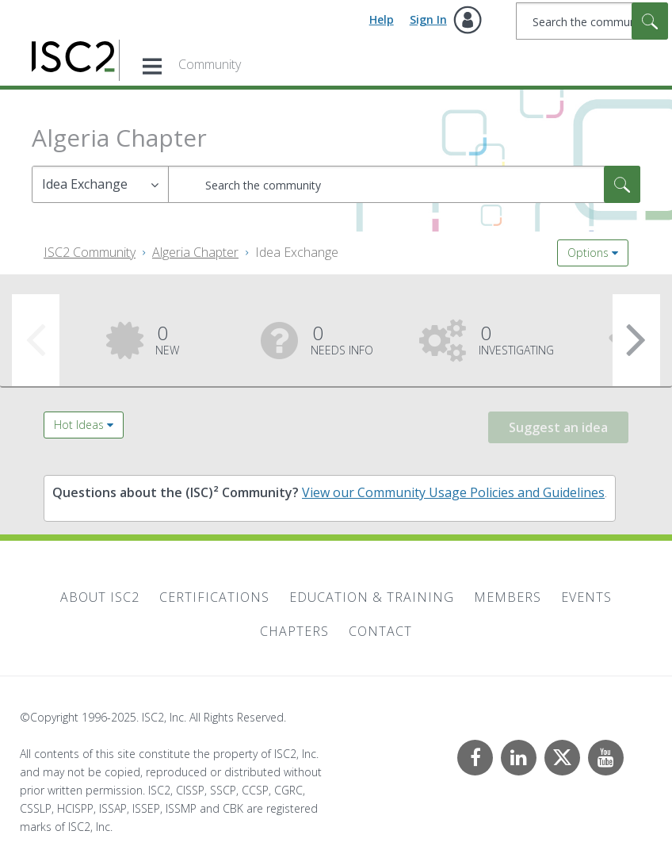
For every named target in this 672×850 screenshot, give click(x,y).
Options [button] (588, 252)
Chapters (294, 631)
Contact (380, 631)
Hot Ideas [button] (79, 424)
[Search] (592, 21)
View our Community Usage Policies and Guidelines (453, 492)
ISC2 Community (90, 252)
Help (381, 19)
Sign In (428, 19)
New (167, 339)
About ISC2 (99, 597)
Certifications (214, 597)
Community (209, 64)
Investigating (516, 339)
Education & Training (371, 597)
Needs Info (342, 339)
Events (586, 597)
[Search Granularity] (100, 184)
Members (507, 597)
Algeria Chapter (195, 252)
